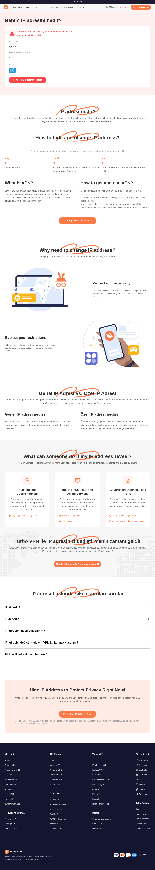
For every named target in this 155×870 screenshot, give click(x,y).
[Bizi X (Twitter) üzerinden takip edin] (142, 770)
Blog (137, 809)
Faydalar (96, 775)
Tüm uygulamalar (12, 804)
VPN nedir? (44, 7)
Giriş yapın (124, 7)
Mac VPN (9, 775)
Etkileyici (96, 794)
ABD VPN (54, 760)
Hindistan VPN (56, 780)
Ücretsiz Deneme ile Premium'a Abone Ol (77, 564)
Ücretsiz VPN (83, 7)
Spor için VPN (11, 824)
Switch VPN (10, 799)
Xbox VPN (9, 794)
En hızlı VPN (97, 770)
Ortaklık (95, 789)
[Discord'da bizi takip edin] (142, 784)
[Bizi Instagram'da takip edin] (142, 765)
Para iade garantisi (100, 784)
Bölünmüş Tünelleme (59, 804)
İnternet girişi (55, 824)
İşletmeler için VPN (100, 804)
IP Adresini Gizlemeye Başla (27, 80)
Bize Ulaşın (97, 824)
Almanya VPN (56, 770)
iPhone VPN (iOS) (12, 760)
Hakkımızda (97, 829)
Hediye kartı (140, 814)
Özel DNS (54, 814)
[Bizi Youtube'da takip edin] (142, 774)
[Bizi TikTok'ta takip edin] (142, 789)
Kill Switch (54, 799)
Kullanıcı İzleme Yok (101, 780)
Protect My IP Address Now (77, 714)
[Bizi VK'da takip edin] (142, 779)
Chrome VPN (10, 784)
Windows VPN (11, 780)
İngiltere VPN (55, 765)
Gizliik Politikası (142, 824)
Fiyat (14, 7)
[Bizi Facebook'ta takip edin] (142, 760)
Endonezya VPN (57, 775)
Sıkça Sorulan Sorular (101, 819)
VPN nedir (96, 760)
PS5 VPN (9, 789)
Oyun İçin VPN (11, 829)
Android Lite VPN (12, 770)
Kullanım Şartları (142, 829)
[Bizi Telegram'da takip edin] (142, 794)
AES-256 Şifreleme (58, 819)
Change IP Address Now (77, 220)
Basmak (95, 799)
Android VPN (10, 765)
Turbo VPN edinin (141, 7)
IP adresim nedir (99, 765)
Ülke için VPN (56, 829)
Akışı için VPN (11, 819)
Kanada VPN (55, 784)
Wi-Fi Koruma (56, 809)
